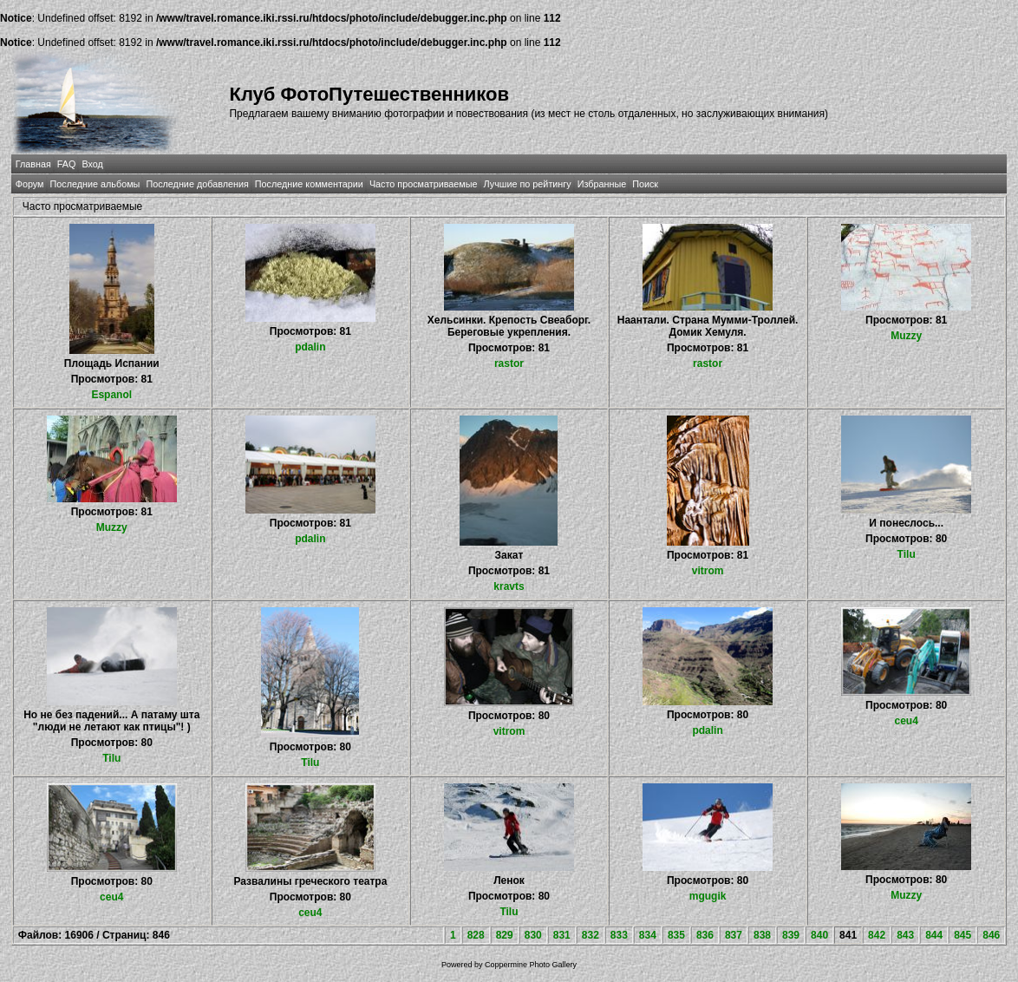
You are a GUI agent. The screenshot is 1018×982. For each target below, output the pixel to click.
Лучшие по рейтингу (527, 184)
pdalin (310, 347)
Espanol (111, 395)
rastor (509, 363)
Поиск (645, 184)
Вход (92, 164)
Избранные (602, 184)
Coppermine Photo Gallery (531, 964)
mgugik (708, 896)
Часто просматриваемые (423, 184)
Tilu (906, 554)
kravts (508, 586)
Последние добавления (197, 184)
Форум (30, 184)
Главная (33, 164)
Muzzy (906, 336)
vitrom (708, 571)
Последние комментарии (309, 184)
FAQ (66, 164)
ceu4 (906, 721)
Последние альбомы (95, 184)
